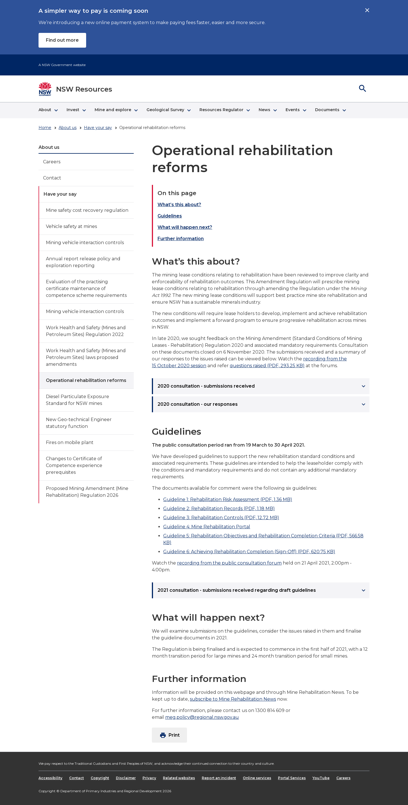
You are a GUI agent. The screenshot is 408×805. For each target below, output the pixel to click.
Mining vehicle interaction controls (85, 242)
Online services (257, 778)
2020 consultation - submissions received (262, 386)
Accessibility (50, 778)
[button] (48, 110)
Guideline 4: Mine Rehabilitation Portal (206, 526)
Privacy (149, 778)
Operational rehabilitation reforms (86, 380)
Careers (51, 161)
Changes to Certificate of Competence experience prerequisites (74, 465)
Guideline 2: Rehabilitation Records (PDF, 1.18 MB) (219, 508)
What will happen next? (185, 227)
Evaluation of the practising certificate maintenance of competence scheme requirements (86, 288)
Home (45, 127)
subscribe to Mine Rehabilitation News (233, 699)
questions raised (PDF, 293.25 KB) (267, 365)
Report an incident (219, 778)
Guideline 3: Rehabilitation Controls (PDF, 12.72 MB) (221, 517)
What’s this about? (179, 204)
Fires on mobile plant (70, 442)
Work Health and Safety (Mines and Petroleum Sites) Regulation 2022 (86, 331)
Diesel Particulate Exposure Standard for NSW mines (77, 400)
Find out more (62, 40)
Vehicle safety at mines (71, 226)
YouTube (321, 778)
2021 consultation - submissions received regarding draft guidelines (262, 590)
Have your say (98, 127)
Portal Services (292, 778)
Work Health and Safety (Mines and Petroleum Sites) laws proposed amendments (86, 357)
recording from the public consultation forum (229, 563)
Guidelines (170, 216)
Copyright (100, 778)
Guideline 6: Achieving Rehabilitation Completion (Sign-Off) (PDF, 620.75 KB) (249, 551)
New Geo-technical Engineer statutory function (79, 423)
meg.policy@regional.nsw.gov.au (202, 717)
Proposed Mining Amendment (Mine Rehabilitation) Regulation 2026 (87, 492)
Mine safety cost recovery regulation (87, 210)
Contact (52, 178)
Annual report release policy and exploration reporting (83, 262)
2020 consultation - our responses (262, 404)
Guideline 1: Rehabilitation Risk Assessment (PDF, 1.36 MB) (227, 499)
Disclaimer (126, 778)
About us (67, 127)
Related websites (179, 778)
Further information (181, 238)
